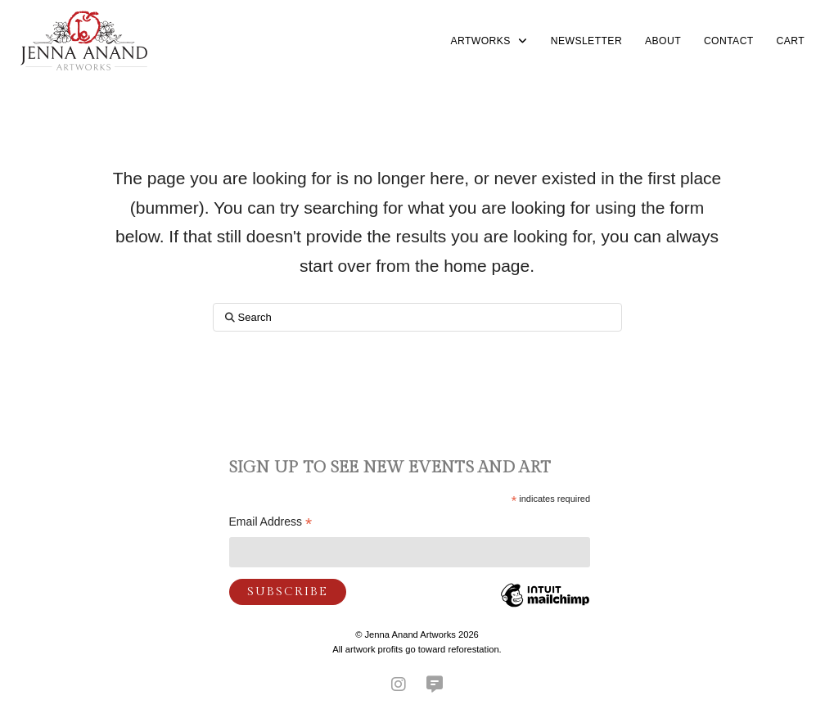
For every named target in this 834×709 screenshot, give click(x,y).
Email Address (271, 523)
